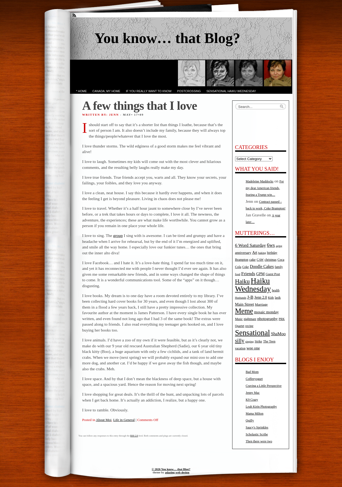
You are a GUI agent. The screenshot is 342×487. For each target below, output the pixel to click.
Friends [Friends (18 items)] (248, 273)
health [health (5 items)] (275, 290)
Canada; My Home (106, 91)
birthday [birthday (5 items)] (272, 253)
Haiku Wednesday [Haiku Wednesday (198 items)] (253, 284)
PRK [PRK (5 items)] (282, 319)
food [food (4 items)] (237, 274)
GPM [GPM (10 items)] (260, 274)
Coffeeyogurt (254, 379)
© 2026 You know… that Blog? (171, 469)
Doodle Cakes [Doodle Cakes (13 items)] (262, 266)
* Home (81, 91)
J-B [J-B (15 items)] (250, 297)
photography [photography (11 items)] (267, 319)
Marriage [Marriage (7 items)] (261, 304)
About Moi (103, 420)
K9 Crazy (252, 400)
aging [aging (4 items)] (279, 245)
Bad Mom (252, 372)
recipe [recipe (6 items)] (249, 326)
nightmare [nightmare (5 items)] (250, 319)
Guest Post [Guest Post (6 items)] (273, 274)
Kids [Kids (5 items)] (271, 297)
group (118, 235)
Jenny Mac (253, 393)
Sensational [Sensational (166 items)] (252, 333)
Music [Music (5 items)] (239, 319)
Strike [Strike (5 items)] (258, 341)
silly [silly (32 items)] (239, 341)
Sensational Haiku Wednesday (231, 91)
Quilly (250, 420)
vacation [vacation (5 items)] (240, 348)
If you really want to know (149, 91)
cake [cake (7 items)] (252, 260)
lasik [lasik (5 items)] (278, 297)
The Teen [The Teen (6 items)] (269, 341)
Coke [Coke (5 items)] (245, 267)
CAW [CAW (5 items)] (259, 260)
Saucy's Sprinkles (257, 427)
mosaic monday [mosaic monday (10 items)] (266, 312)
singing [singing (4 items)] (249, 341)
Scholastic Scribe (257, 434)
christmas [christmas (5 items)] (270, 260)
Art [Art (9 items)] (254, 252)
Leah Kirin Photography (261, 406)
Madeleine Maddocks (260, 181)
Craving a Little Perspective (264, 386)
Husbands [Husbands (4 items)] (240, 297)
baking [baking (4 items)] (262, 252)
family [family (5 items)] (279, 267)
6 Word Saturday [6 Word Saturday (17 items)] (250, 245)
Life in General (124, 420)
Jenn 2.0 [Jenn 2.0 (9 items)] (260, 297)
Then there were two (259, 441)
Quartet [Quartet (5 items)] (239, 326)
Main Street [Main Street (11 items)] (244, 304)
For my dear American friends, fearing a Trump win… (265, 188)
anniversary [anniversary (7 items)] (243, 253)
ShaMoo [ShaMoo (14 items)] (278, 334)
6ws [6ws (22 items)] (271, 245)
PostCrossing (189, 91)
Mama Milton (254, 413)
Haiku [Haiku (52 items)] (242, 281)
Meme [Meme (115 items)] (244, 311)
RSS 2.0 (134, 435)
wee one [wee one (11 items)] (253, 348)
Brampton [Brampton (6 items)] (241, 260)
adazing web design (177, 472)
